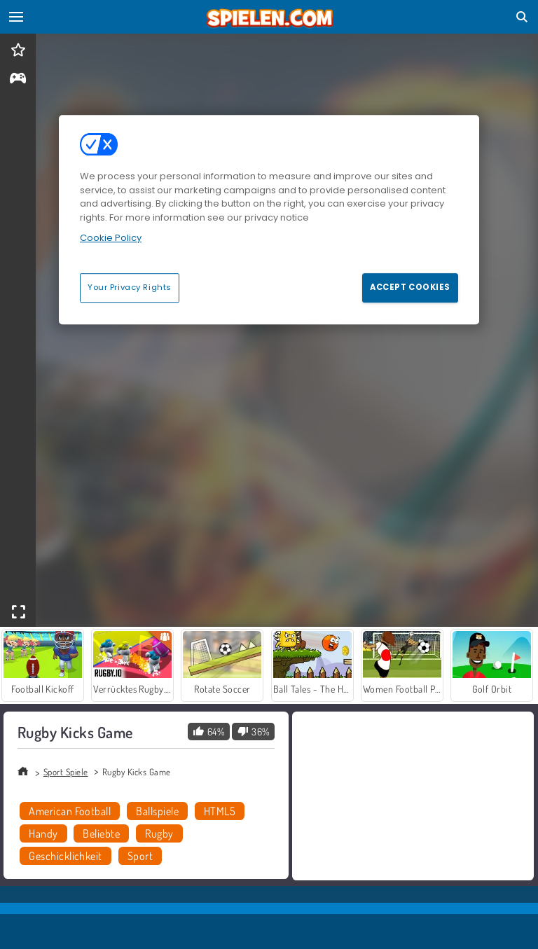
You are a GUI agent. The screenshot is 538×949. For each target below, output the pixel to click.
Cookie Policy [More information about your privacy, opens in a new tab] (111, 237)
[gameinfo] (18, 79)
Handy (43, 833)
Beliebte (101, 833)
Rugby (159, 833)
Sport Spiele (65, 771)
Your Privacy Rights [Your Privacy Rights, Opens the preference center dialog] (130, 287)
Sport (140, 856)
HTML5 (219, 811)
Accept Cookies (410, 287)
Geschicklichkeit (65, 856)
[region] (269, 219)
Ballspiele (157, 811)
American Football (70, 811)
